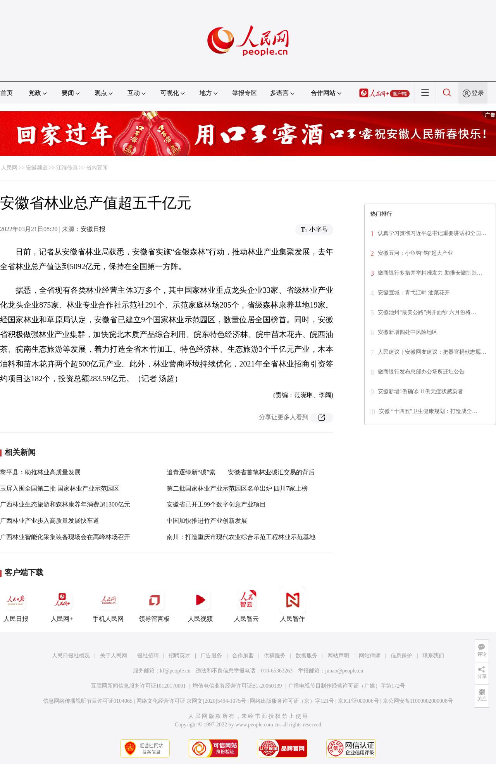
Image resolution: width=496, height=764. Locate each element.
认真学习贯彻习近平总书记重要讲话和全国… (432, 233)
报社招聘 (148, 656)
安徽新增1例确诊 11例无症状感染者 (420, 391)
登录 (478, 93)
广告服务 (211, 656)
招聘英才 (179, 656)
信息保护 (401, 656)
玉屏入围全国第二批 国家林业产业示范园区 (59, 488)
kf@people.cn (175, 671)
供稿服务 (275, 656)
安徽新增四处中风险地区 (407, 332)
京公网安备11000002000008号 (418, 701)
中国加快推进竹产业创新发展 (207, 520)
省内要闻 (97, 168)
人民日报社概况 (71, 656)
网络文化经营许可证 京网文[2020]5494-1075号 (191, 701)
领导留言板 (154, 604)
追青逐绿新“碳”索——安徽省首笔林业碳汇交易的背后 (241, 472)
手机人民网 (108, 604)
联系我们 (433, 656)
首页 (6, 93)
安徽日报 (93, 229)
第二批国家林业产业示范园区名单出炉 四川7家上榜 (237, 488)
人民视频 (200, 604)
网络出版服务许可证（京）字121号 (292, 701)
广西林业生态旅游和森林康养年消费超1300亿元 (65, 504)
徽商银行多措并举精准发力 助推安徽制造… (430, 273)
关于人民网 (113, 656)
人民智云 (246, 604)
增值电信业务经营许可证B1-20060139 (237, 686)
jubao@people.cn (344, 671)
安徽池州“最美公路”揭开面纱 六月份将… (427, 312)
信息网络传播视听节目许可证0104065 (88, 701)
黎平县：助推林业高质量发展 (40, 472)
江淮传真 (67, 168)
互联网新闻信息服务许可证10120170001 (138, 686)
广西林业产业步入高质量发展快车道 (49, 520)
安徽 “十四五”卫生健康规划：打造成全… (428, 411)
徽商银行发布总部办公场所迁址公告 (421, 372)
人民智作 (292, 604)
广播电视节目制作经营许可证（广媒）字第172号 (346, 686)
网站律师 (370, 656)
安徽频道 (37, 168)
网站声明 (338, 656)
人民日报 (15, 604)
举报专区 (244, 93)
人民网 (9, 168)
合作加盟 (243, 656)
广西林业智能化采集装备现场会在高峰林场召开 (65, 537)
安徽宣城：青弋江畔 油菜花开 (414, 293)
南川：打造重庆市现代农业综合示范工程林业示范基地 (241, 537)
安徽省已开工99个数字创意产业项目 (216, 504)
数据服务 (306, 656)
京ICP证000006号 (358, 701)
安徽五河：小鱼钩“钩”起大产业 (415, 253)
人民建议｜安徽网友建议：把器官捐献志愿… (432, 352)
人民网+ (62, 604)
